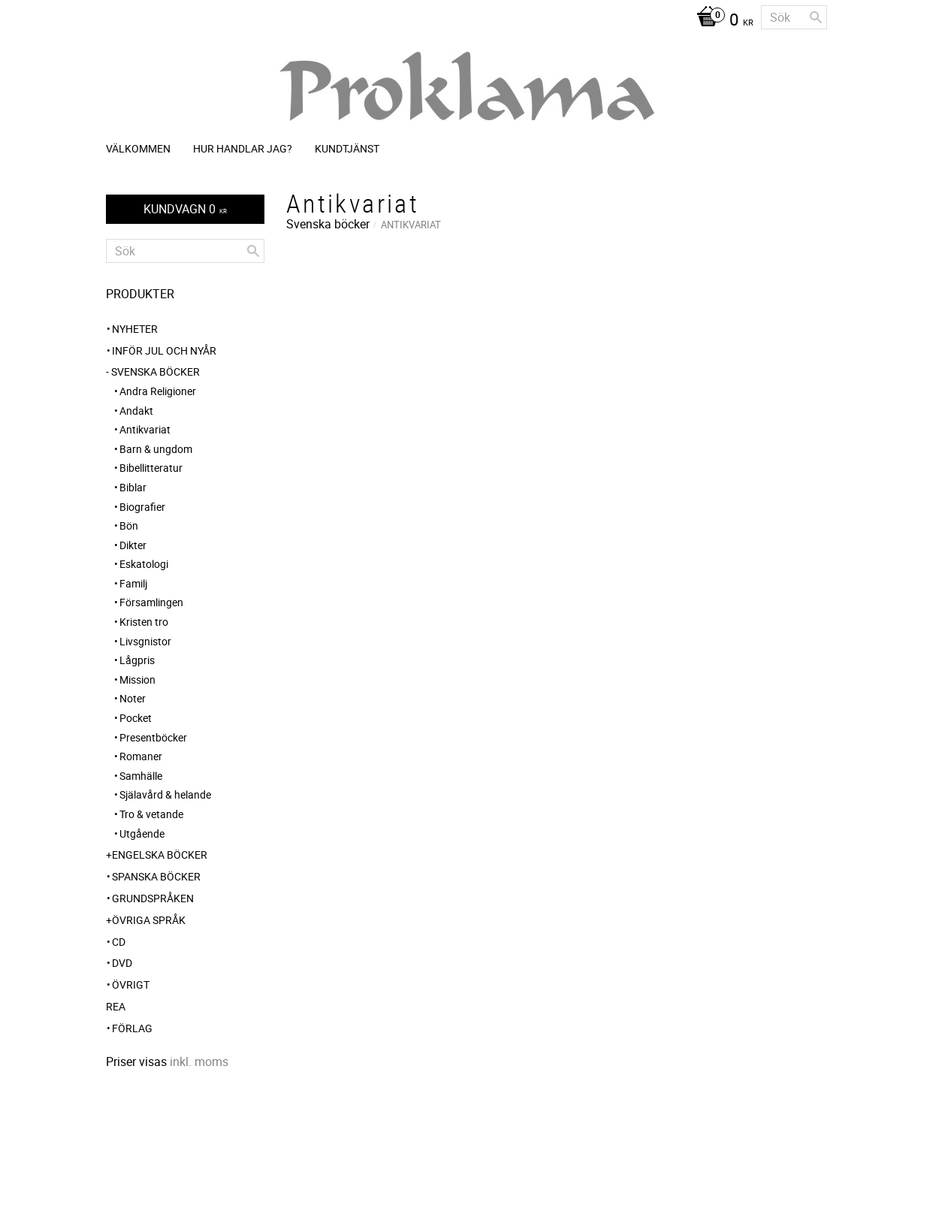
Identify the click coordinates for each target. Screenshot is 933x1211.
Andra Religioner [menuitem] (157, 391)
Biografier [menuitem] (142, 507)
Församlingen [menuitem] (151, 602)
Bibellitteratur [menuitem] (151, 468)
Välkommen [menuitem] (138, 148)
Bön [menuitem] (128, 525)
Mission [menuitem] (137, 679)
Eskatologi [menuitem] (143, 564)
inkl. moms (199, 1061)
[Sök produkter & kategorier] (794, 17)
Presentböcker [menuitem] (153, 737)
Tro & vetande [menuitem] (151, 814)
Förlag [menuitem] (132, 1028)
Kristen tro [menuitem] (143, 622)
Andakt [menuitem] (136, 410)
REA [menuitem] (115, 1006)
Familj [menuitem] (133, 583)
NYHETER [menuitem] (135, 329)
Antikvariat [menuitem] (145, 429)
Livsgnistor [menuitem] (145, 641)
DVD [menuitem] (122, 963)
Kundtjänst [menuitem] (347, 148)
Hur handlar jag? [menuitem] (242, 148)
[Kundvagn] (721, 21)
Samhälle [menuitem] (140, 776)
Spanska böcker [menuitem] (156, 876)
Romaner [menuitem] (140, 756)
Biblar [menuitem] (132, 487)
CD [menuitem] (118, 942)
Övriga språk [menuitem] (149, 920)
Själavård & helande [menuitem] (165, 794)
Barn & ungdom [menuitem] (155, 449)
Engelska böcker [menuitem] (159, 854)
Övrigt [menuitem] (130, 984)
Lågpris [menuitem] (137, 660)
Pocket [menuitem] (135, 718)
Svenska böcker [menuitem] (155, 371)
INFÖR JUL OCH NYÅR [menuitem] (164, 350)
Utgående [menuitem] (142, 833)
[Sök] (816, 17)
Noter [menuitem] (132, 698)
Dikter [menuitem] (132, 545)
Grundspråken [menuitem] (153, 898)
